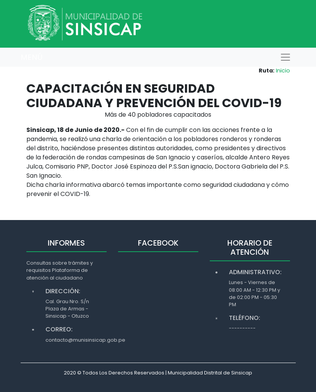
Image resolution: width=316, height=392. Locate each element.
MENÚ (31, 57)
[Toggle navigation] (285, 57)
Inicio (283, 70)
